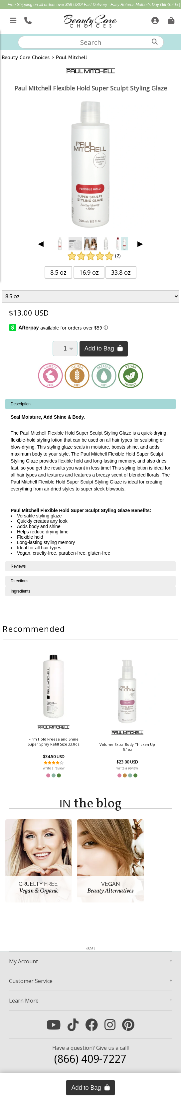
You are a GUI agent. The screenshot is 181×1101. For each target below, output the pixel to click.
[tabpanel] (90, 480)
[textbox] (90, 42)
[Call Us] (27, 19)
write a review (54, 768)
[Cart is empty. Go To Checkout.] (170, 19)
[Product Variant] (90, 296)
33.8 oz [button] (121, 272)
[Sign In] (154, 19)
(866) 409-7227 (90, 1058)
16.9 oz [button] (89, 272)
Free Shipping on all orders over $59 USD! (46, 4)
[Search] (154, 41)
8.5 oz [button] (58, 272)
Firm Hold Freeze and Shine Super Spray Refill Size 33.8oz (54, 742)
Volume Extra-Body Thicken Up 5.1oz (126, 747)
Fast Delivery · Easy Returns (109, 4)
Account (23, 961)
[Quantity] (65, 348)
